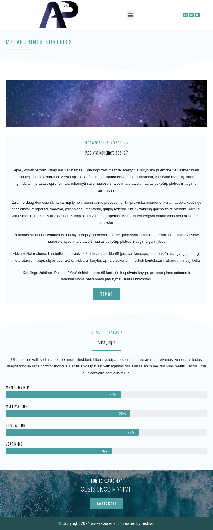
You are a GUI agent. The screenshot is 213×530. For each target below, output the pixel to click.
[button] (130, 15)
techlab (148, 523)
